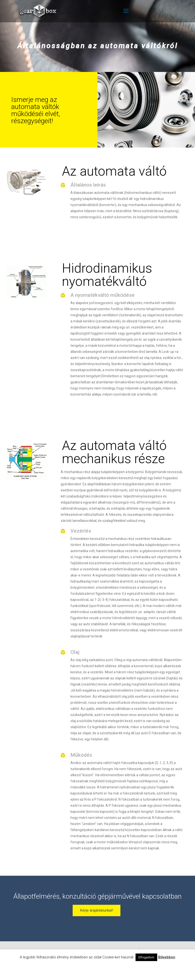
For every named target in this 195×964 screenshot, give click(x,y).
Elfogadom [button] (146, 957)
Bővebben (166, 957)
